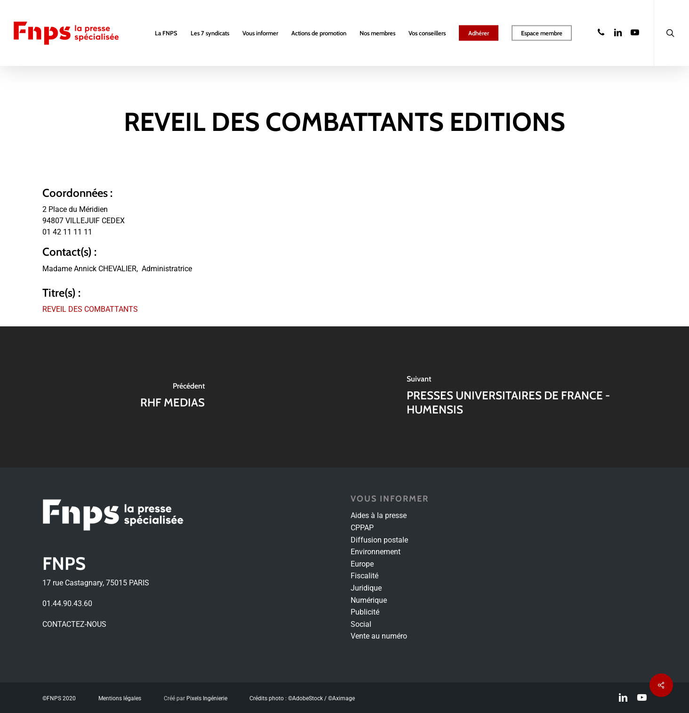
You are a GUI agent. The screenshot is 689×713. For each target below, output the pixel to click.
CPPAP (362, 527)
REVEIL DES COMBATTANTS (90, 309)
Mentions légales (119, 698)
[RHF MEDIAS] (172, 397)
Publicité (365, 612)
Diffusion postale (379, 539)
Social (361, 624)
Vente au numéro (379, 636)
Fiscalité (364, 575)
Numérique (369, 600)
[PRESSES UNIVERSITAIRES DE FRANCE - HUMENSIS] (516, 397)
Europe (362, 563)
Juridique (366, 587)
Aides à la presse (379, 515)
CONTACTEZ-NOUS (74, 624)
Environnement (376, 551)
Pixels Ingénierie (206, 698)
